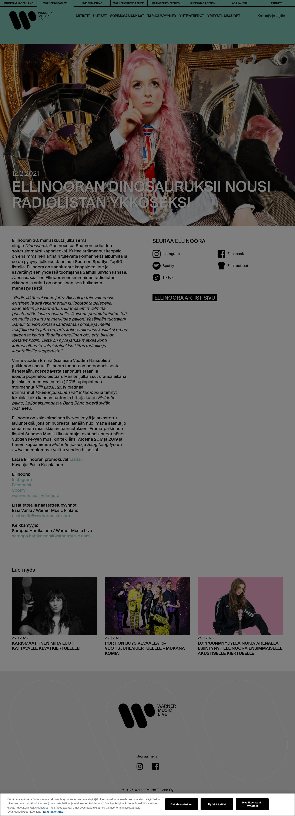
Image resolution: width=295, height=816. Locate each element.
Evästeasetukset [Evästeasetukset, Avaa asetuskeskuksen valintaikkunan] (181, 804)
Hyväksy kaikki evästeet (252, 804)
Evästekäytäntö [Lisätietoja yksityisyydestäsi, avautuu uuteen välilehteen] (53, 811)
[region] (147, 804)
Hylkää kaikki (217, 804)
